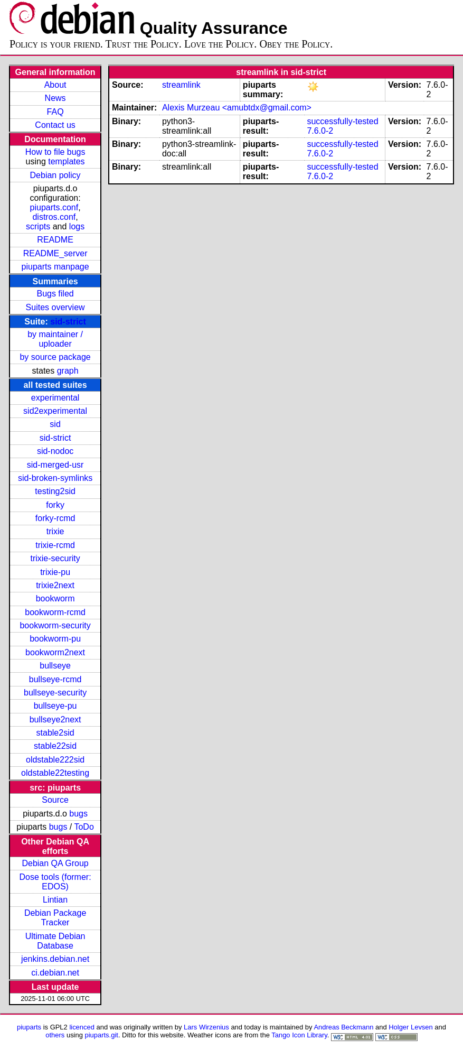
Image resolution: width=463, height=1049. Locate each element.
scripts (38, 226)
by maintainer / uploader (55, 339)
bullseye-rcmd (55, 679)
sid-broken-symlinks (55, 478)
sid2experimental (55, 410)
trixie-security (55, 558)
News (55, 98)
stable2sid (55, 732)
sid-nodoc (55, 451)
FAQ (55, 111)
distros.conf (53, 216)
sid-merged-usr (55, 464)
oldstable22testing (55, 772)
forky (55, 504)
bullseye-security (55, 692)
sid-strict (68, 321)
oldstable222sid (55, 759)
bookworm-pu (55, 638)
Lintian (55, 899)
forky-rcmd (55, 518)
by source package (55, 356)
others (54, 1035)
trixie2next (55, 585)
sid (55, 424)
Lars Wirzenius (206, 1027)
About (55, 84)
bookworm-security (55, 625)
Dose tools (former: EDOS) (55, 881)
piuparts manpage (55, 266)
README (55, 239)
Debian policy (55, 175)
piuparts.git (101, 1035)
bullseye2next (55, 719)
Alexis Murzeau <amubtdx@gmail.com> (236, 107)
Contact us (55, 124)
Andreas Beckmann (343, 1027)
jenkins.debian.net (55, 958)
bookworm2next (55, 652)
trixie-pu (55, 572)
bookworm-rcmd (55, 612)
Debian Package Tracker (55, 917)
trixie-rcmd (55, 545)
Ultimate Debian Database (55, 941)
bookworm (55, 598)
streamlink (181, 84)
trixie (55, 531)
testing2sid (55, 491)
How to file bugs (55, 151)
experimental (55, 397)
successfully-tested (342, 121)
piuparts (29, 1027)
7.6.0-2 (320, 130)
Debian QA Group (55, 863)
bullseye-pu (55, 705)
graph (68, 370)
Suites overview (55, 307)
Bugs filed (54, 293)
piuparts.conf (54, 207)
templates (66, 161)
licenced (82, 1027)
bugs (78, 813)
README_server (55, 253)
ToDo (83, 826)
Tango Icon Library (299, 1035)
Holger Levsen (411, 1027)
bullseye (55, 665)
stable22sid (55, 745)
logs (76, 226)
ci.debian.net (55, 972)
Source (55, 799)
